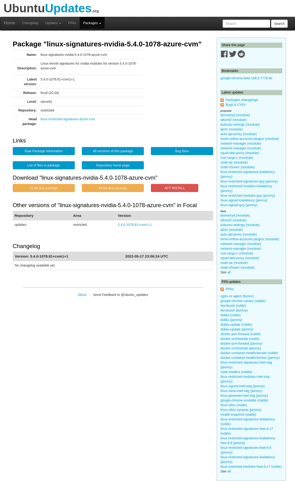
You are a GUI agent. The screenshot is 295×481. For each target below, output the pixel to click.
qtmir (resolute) (231, 129)
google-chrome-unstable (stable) (244, 400)
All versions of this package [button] (113, 151)
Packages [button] (92, 23)
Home (9, 23)
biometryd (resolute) (235, 115)
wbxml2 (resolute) (233, 120)
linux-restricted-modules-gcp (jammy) (247, 195)
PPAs (72, 23)
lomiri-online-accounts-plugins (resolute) (249, 139)
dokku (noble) (230, 315)
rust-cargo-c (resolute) (236, 158)
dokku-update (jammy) (236, 329)
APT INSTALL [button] (174, 188)
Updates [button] (53, 23)
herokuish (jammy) (234, 310)
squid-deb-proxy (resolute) (239, 153)
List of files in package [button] (43, 165)
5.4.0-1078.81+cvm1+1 (135, 225)
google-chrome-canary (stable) (243, 301)
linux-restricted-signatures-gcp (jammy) (249, 181)
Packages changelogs (242, 100)
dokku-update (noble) (236, 324)
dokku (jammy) (231, 320)
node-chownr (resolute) (237, 167)
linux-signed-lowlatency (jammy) (244, 200)
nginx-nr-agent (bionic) (237, 296)
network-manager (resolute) (240, 143)
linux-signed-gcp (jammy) (238, 205)
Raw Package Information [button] (44, 151)
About (82, 295)
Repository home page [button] (113, 165)
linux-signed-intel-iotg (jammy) (242, 386)
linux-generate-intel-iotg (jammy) (244, 395)
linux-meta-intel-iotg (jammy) (241, 391)
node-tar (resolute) (234, 162)
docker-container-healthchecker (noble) (249, 353)
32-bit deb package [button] (44, 188)
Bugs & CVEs (236, 105)
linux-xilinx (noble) (233, 405)
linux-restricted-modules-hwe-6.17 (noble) (251, 466)
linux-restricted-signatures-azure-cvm (68, 119)
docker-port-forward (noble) (240, 334)
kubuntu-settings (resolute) (240, 124)
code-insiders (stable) (236, 372)
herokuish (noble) (233, 305)
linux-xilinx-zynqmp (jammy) (240, 410)
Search (279, 24)
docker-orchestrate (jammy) (240, 348)
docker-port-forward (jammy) (241, 343)
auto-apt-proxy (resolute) (238, 134)
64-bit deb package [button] (113, 188)
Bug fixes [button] (182, 151)
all (229, 272)
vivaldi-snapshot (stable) (238, 414)
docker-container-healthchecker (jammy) (250, 358)
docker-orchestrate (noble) (239, 339)
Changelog (30, 23)
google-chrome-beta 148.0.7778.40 (246, 78)
